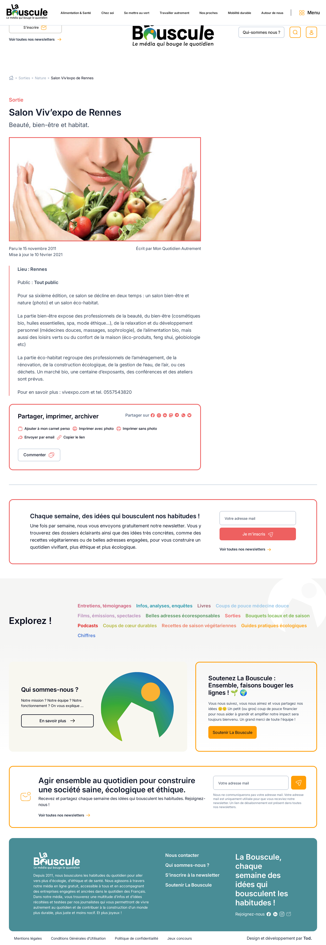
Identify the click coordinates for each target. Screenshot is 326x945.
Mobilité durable (216, 58)
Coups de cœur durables (130, 625)
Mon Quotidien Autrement (177, 248)
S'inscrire (35, 28)
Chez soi (65, 58)
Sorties (24, 78)
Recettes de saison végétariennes (199, 625)
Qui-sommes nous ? (261, 32)
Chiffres (87, 635)
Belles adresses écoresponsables (183, 615)
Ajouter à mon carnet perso (47, 428)
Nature (40, 78)
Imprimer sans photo (140, 428)
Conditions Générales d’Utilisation (78, 938)
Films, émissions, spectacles (109, 615)
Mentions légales (28, 938)
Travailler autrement (141, 58)
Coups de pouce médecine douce (252, 605)
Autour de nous (255, 58)
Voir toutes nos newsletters (32, 39)
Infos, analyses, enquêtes (164, 605)
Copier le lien (74, 437)
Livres (204, 605)
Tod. (307, 938)
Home (11, 77)
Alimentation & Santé (29, 58)
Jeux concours (179, 938)
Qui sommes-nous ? (187, 865)
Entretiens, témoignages (104, 605)
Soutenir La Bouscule (232, 732)
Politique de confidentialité (136, 938)
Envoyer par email (39, 437)
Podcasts (88, 625)
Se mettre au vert (98, 58)
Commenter (34, 454)
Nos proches (180, 58)
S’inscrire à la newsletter (192, 875)
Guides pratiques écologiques (274, 625)
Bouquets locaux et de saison (278, 615)
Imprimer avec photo (96, 428)
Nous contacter (182, 855)
